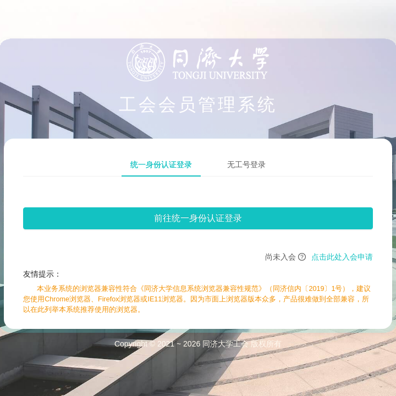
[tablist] (198, 164)
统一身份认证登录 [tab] (161, 164)
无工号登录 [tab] (246, 164)
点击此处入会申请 (342, 256)
